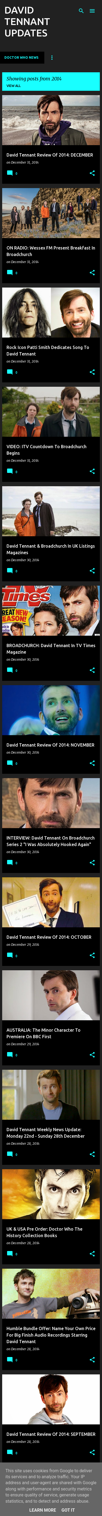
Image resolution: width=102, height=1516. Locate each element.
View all (14, 86)
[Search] (81, 10)
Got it (68, 1510)
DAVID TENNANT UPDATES (27, 21)
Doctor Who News (21, 57)
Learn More (42, 1510)
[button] (92, 173)
